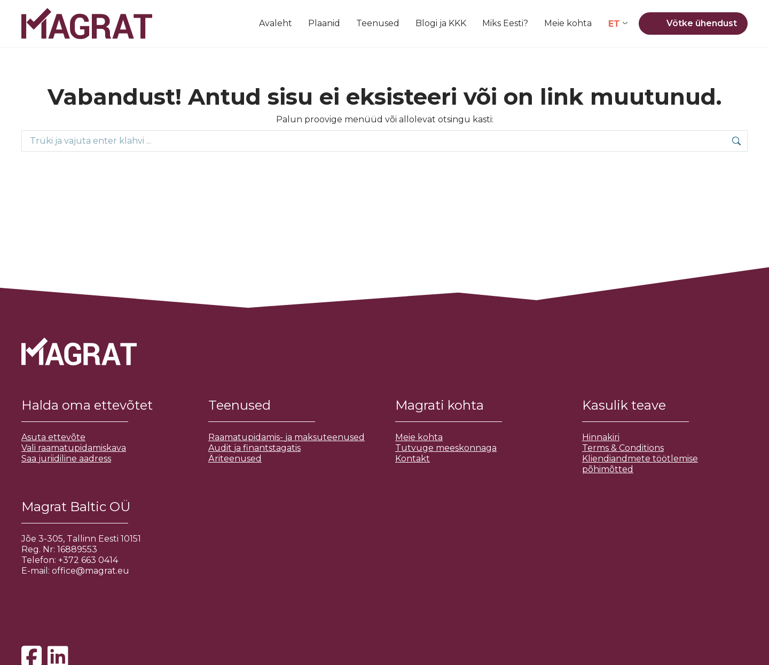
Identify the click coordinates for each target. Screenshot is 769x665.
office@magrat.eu (90, 571)
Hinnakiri (600, 437)
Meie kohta (419, 437)
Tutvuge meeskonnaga (446, 448)
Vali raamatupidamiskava (73, 448)
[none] (617, 24)
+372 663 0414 (88, 560)
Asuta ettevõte (53, 437)
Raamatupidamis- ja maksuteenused (286, 437)
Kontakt (412, 458)
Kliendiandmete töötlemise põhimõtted (640, 463)
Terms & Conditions (623, 448)
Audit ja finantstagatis (254, 448)
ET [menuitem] (614, 23)
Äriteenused (235, 458)
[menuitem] (617, 24)
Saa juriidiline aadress (66, 458)
